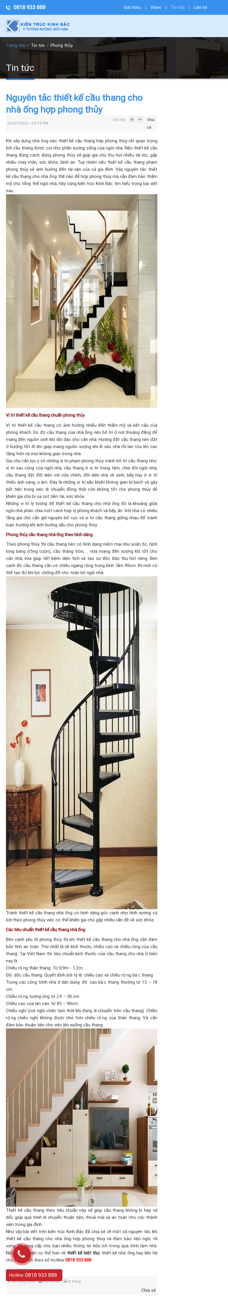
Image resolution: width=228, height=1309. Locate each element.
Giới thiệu (132, 7)
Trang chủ (16, 45)
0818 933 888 (29, 7)
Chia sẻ (150, 121)
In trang (72, 1281)
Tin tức (177, 7)
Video (156, 7)
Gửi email (49, 1281)
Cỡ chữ (119, 119)
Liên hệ (200, 7)
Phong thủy (61, 45)
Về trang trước (21, 1281)
